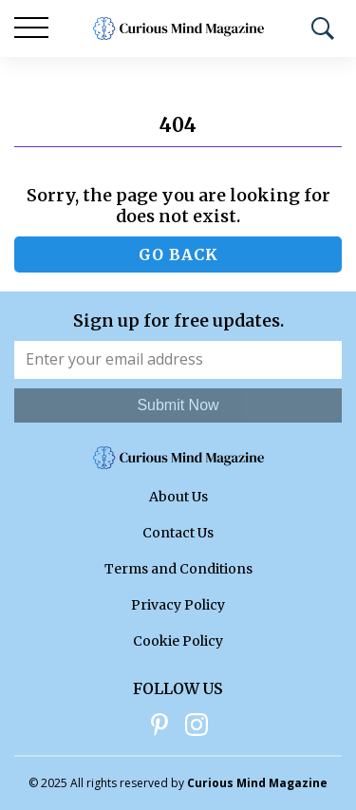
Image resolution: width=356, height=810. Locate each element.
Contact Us (178, 532)
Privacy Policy (178, 604)
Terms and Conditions (178, 568)
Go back (178, 254)
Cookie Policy (178, 641)
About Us (178, 496)
